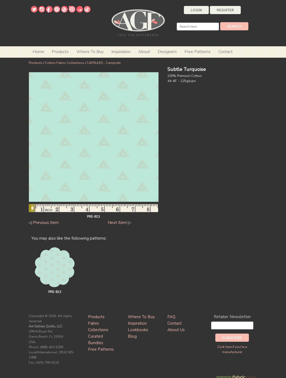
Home (38, 52)
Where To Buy (141, 317)
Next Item (117, 222)
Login (196, 10)
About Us (176, 330)
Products (36, 63)
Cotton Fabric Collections (64, 63)
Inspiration (121, 52)
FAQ (171, 317)
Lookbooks (138, 330)
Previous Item (46, 222)
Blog (132, 336)
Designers (167, 52)
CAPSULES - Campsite (104, 63)
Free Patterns (197, 52)
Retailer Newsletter (232, 317)
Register (225, 10)
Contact (225, 52)
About (144, 52)
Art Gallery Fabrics (138, 22)
